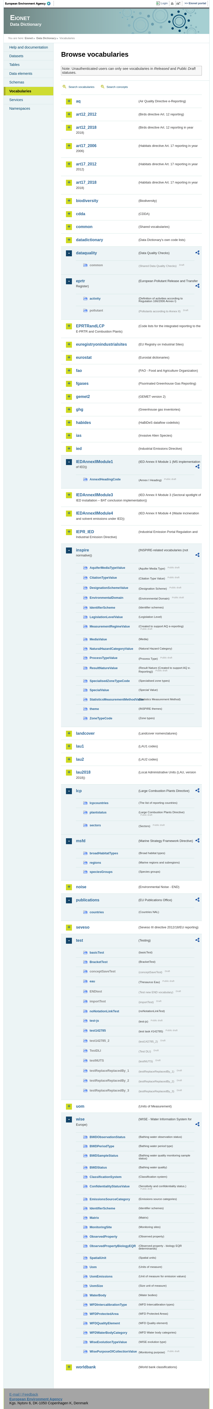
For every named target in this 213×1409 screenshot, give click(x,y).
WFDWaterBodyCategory (108, 1332)
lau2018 (83, 772)
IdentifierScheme (102, 607)
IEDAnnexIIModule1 (94, 462)
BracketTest (98, 962)
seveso (82, 927)
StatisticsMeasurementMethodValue (114, 699)
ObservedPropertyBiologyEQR (113, 1246)
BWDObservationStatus (107, 1137)
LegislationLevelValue (106, 617)
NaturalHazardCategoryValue (111, 649)
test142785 (98, 1030)
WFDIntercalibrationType (108, 1304)
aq (78, 101)
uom (80, 1106)
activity (95, 298)
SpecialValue (99, 690)
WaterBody (98, 1295)
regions (95, 862)
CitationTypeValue (103, 577)
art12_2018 (86, 127)
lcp (79, 791)
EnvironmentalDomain (106, 598)
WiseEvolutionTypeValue (108, 1342)
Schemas (16, 82)
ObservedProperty (103, 1236)
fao (79, 370)
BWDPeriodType (102, 1146)
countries (97, 912)
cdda (80, 214)
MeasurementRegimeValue (110, 626)
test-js (94, 1020)
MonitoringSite (101, 1227)
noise (81, 887)
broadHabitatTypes (104, 853)
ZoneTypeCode (101, 718)
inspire (82, 550)
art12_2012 (86, 114)
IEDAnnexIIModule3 (94, 495)
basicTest (97, 952)
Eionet (29, 38)
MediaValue (98, 639)
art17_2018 (86, 182)
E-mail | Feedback (23, 1394)
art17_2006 (86, 146)
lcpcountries (99, 803)
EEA (29, 3)
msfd (80, 841)
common (84, 227)
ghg (79, 409)
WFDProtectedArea (104, 1314)
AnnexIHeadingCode (105, 479)
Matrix (94, 1218)
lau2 (80, 759)
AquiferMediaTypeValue (107, 568)
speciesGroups (101, 872)
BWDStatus (98, 1167)
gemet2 (83, 396)
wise (80, 1119)
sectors (95, 825)
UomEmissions (101, 1276)
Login (164, 3)
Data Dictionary (46, 38)
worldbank (86, 1367)
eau (92, 981)
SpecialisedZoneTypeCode (110, 681)
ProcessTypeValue (103, 658)
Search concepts (117, 86)
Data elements (20, 74)
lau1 (80, 746)
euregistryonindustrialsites (101, 344)
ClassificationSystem (106, 1177)
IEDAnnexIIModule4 (94, 513)
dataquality (86, 253)
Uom (93, 1267)
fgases (82, 383)
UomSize (96, 1286)
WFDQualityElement (105, 1323)
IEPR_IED (85, 532)
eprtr (80, 281)
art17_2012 (86, 164)
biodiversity (87, 201)
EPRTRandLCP (90, 326)
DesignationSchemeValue (109, 588)
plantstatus (98, 812)
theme (94, 709)
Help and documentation (28, 47)
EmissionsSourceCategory (110, 1199)
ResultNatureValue (104, 668)
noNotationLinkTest (104, 1011)
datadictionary (89, 240)
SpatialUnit (98, 1258)
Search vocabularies (81, 86)
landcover (85, 733)
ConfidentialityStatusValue (109, 1186)
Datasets (16, 56)
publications (87, 900)
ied (79, 448)
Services (16, 100)
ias (78, 435)
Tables (14, 65)
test (79, 940)
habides (83, 422)
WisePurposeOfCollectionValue (113, 1351)
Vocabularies (20, 91)
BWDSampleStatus (104, 1155)
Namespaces (19, 108)
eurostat (83, 357)
